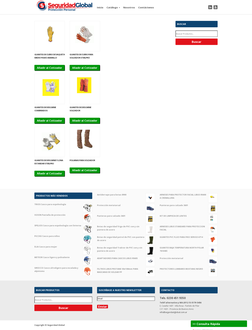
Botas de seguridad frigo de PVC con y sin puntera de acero (126, 228)
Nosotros (129, 7)
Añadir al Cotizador (49, 68)
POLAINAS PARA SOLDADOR (82, 160)
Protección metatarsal (126, 205)
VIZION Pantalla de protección (63, 215)
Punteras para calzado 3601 (126, 216)
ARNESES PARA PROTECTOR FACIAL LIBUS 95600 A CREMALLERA (189, 196)
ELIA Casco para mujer (63, 246)
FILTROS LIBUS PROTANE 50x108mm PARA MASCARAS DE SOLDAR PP (126, 270)
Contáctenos (146, 7)
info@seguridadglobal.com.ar (173, 312)
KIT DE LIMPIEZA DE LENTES (189, 216)
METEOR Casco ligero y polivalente (63, 257)
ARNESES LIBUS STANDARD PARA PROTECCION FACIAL (189, 228)
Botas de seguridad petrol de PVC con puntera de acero (126, 239)
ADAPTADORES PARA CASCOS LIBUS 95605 (126, 258)
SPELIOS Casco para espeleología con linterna (63, 225)
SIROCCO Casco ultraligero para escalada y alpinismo (63, 269)
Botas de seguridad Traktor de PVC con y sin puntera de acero (126, 249)
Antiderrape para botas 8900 (126, 194)
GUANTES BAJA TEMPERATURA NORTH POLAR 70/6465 (189, 249)
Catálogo (113, 7)
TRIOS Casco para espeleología (63, 204)
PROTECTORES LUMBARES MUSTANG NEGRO (189, 269)
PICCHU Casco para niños (63, 236)
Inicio (100, 7)
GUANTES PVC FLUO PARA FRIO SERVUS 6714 (189, 237)
